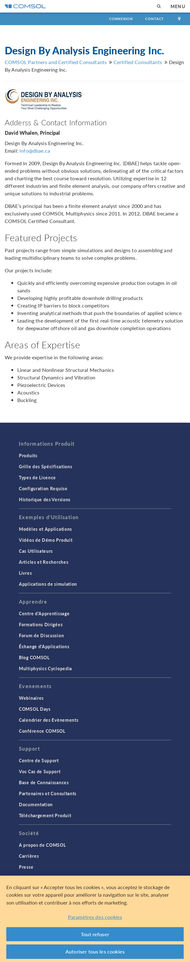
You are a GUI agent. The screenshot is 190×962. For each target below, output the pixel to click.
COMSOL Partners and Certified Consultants (56, 62)
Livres (25, 573)
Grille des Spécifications (45, 466)
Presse (26, 867)
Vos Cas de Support (40, 771)
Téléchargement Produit (45, 815)
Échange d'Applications (44, 646)
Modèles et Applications (45, 529)
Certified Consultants (138, 62)
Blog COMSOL (34, 657)
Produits (28, 455)
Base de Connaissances (44, 782)
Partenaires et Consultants (47, 793)
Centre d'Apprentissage (44, 613)
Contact (154, 18)
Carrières (29, 856)
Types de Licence (37, 477)
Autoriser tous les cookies (95, 951)
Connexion (121, 18)
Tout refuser (95, 934)
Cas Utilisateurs (36, 551)
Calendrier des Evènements (49, 720)
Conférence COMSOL (42, 731)
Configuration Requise (43, 488)
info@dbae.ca (35, 150)
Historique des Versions (44, 499)
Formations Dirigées (41, 624)
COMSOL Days (35, 709)
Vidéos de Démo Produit (45, 540)
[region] (95, 919)
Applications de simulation (48, 584)
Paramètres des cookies (95, 917)
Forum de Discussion (41, 635)
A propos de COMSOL (42, 845)
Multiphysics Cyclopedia (45, 668)
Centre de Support (39, 760)
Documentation (36, 804)
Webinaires (31, 698)
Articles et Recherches (43, 562)
